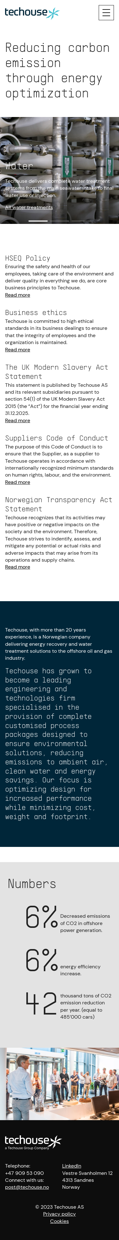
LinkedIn (71, 1166)
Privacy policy (59, 1214)
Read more (17, 295)
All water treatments (29, 207)
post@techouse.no (27, 1187)
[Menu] (106, 12)
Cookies (59, 1221)
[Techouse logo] (32, 12)
